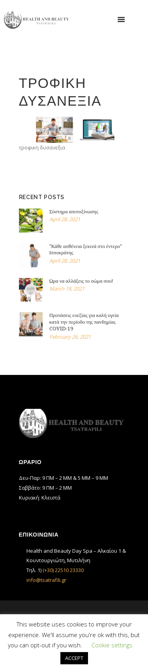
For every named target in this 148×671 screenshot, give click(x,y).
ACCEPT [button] (74, 658)
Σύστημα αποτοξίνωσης (73, 211)
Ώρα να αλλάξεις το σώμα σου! (81, 281)
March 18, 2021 (66, 288)
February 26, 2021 (70, 336)
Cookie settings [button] (112, 645)
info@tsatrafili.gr (46, 579)
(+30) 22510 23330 (63, 570)
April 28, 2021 (64, 219)
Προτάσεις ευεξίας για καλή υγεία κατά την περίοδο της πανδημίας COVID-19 (84, 322)
